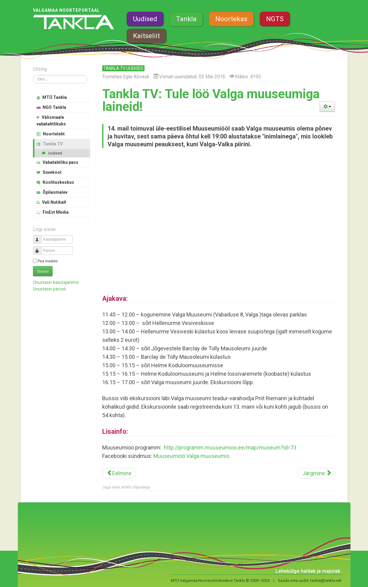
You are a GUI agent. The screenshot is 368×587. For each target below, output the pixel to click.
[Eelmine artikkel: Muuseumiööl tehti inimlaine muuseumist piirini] (119, 473)
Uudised (145, 19)
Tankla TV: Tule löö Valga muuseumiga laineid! (211, 100)
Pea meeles (48, 261)
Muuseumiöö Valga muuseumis (191, 456)
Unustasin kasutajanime (56, 282)
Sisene (43, 271)
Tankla (186, 19)
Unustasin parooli (49, 289)
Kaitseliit (146, 36)
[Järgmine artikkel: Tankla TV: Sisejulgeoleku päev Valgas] (316, 473)
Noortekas (231, 19)
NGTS (275, 19)
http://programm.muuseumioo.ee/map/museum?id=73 (230, 447)
